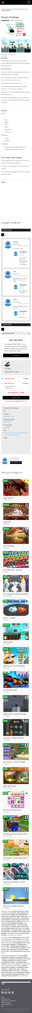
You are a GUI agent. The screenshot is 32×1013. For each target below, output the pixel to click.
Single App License (9, 378)
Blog (3, 997)
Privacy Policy (6, 1002)
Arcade (25, 9)
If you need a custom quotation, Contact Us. (16, 401)
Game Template (18, 9)
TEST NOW (16, 355)
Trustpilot (3, 983)
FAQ (2, 1006)
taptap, (12, 434)
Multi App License (9, 383)
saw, (25, 432)
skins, (7, 434)
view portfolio (16, 462)
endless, (13, 432)
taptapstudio (16, 434)
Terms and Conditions (8, 1001)
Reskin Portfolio (6, 1004)
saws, (27, 432)
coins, (6, 432)
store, (9, 434)
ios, (16, 432)
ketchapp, (22, 432)
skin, (4, 434)
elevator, (10, 432)
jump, (18, 432)
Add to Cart (16, 397)
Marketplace (11, 9)
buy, (4, 432)
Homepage (3, 9)
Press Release (5, 999)
